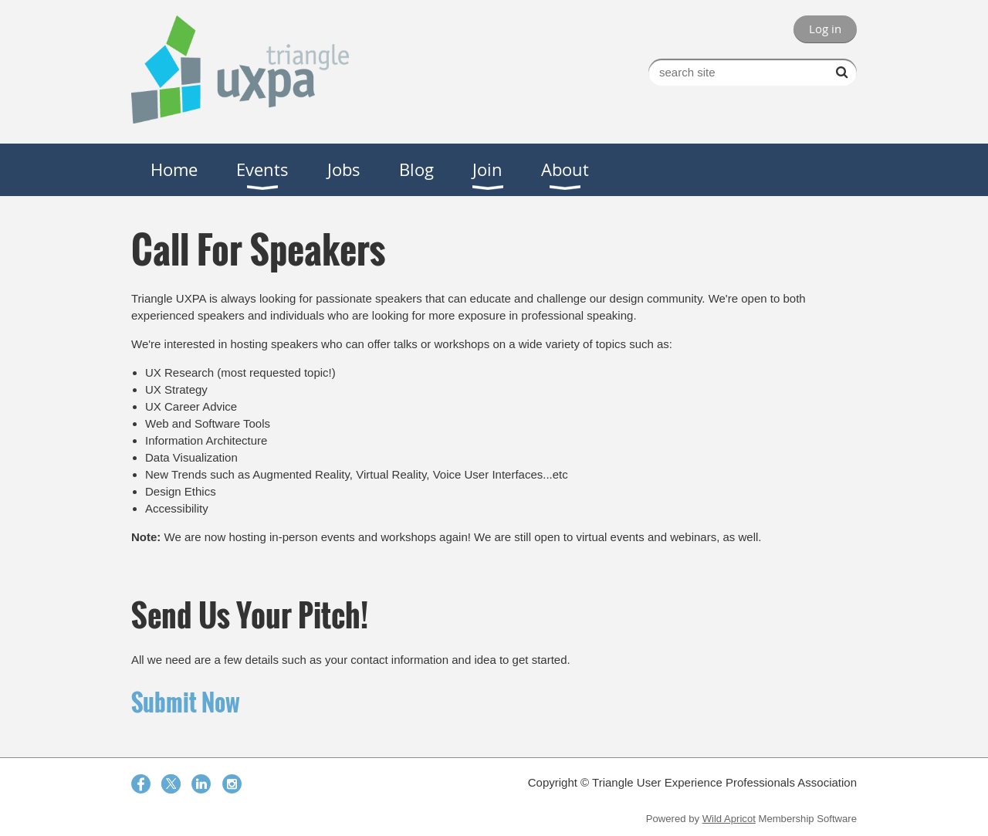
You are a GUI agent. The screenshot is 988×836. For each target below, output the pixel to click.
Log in (825, 28)
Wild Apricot (729, 818)
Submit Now (185, 702)
